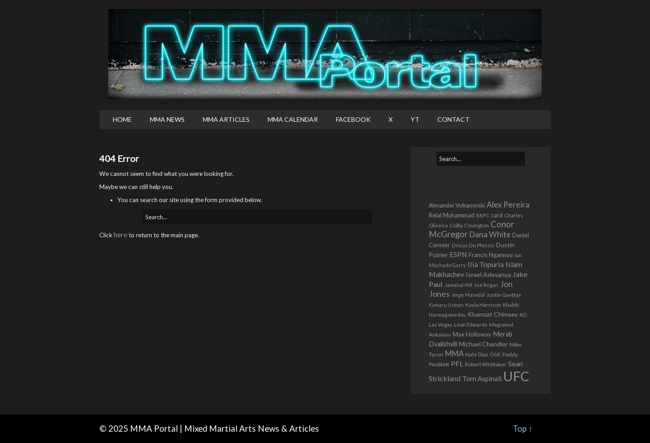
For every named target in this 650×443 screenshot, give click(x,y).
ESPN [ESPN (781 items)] (458, 254)
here (120, 234)
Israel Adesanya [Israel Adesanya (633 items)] (488, 274)
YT (415, 119)
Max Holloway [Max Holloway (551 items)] (472, 334)
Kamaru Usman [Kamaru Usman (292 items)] (446, 305)
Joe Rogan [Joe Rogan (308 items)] (486, 285)
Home (122, 119)
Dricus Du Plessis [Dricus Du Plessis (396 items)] (473, 245)
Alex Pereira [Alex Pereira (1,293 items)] (508, 204)
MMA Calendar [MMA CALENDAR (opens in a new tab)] (293, 119)
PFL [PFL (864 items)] (457, 364)
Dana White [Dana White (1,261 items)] (490, 234)
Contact (453, 119)
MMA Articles (226, 119)
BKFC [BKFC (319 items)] (482, 215)
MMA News (167, 119)
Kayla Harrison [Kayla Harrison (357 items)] (483, 305)
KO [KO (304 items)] (523, 315)
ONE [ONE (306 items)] (495, 354)
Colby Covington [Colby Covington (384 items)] (469, 225)
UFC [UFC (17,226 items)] (516, 376)
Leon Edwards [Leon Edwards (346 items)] (471, 325)
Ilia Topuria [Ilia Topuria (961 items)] (486, 264)
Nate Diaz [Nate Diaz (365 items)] (476, 354)
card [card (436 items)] (496, 215)
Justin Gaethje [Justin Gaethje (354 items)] (504, 295)
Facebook (353, 119)
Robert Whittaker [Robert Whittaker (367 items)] (485, 364)
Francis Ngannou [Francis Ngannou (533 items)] (491, 254)
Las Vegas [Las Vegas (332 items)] (440, 325)
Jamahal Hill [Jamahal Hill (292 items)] (458, 285)
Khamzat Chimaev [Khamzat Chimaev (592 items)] (493, 314)
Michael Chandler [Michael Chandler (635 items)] (483, 344)
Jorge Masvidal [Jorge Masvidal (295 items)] (468, 295)
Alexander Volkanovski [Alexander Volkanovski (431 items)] (457, 205)
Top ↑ (523, 429)
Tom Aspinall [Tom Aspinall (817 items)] (481, 378)
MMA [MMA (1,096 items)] (454, 353)
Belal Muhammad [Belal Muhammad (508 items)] (451, 215)
